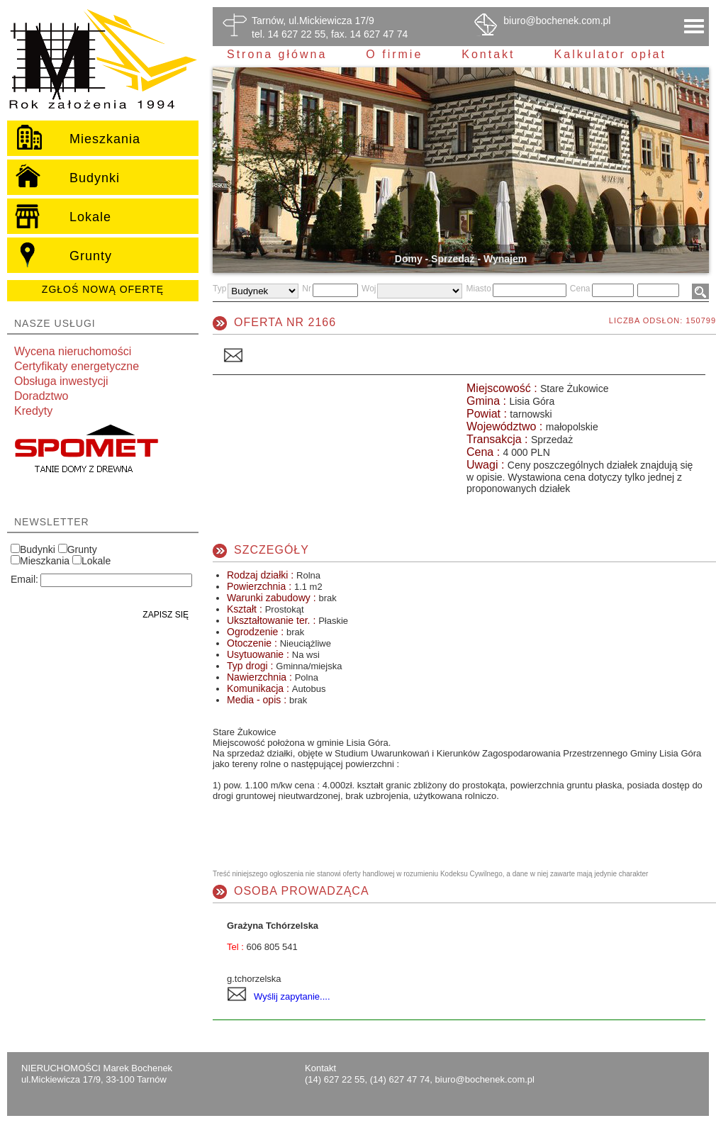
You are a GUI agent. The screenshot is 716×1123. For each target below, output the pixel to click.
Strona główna (277, 54)
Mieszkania (44, 560)
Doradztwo (41, 396)
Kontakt (488, 54)
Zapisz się (165, 615)
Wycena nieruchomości (72, 351)
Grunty (82, 549)
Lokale (96, 560)
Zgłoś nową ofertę (103, 289)
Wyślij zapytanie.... (292, 996)
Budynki (37, 549)
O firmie (394, 54)
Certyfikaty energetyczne (76, 366)
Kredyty (33, 411)
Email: (24, 579)
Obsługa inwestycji (61, 381)
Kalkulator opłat (610, 54)
